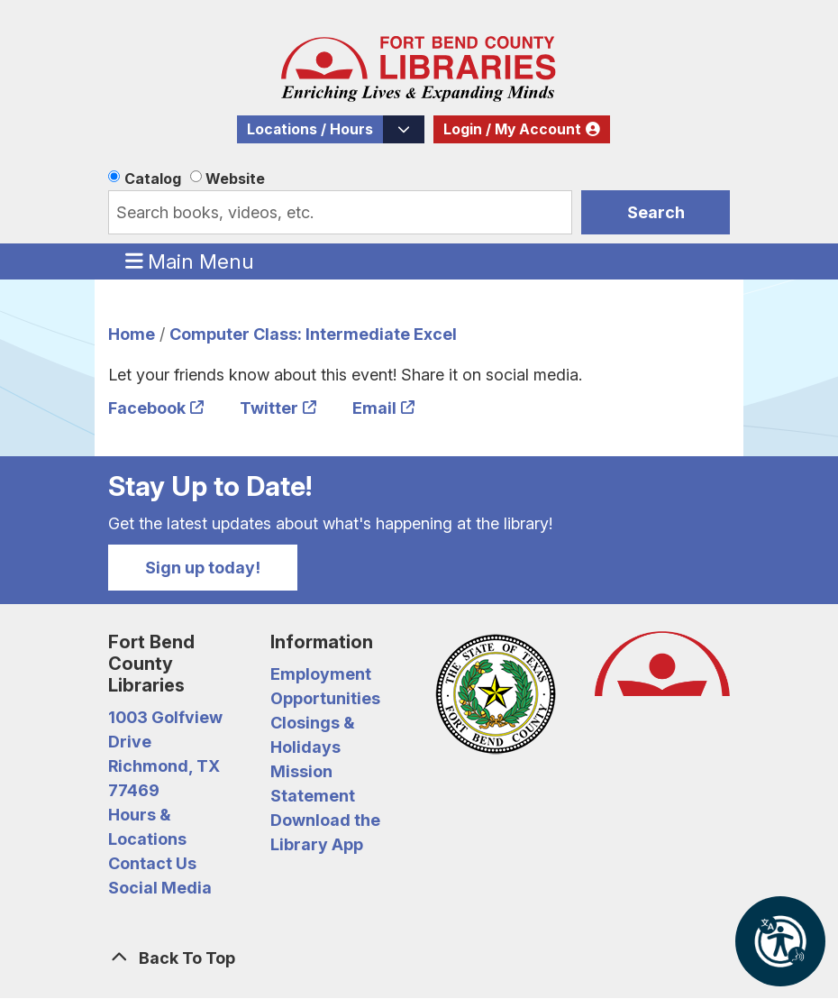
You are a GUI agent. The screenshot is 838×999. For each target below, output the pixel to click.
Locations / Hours (310, 129)
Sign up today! (202, 567)
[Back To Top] (419, 958)
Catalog (152, 179)
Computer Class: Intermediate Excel (313, 334)
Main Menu (190, 260)
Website (235, 179)
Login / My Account (512, 129)
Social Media (160, 887)
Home (131, 334)
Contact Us (152, 863)
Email (374, 408)
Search (656, 212)
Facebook (147, 408)
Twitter (269, 408)
